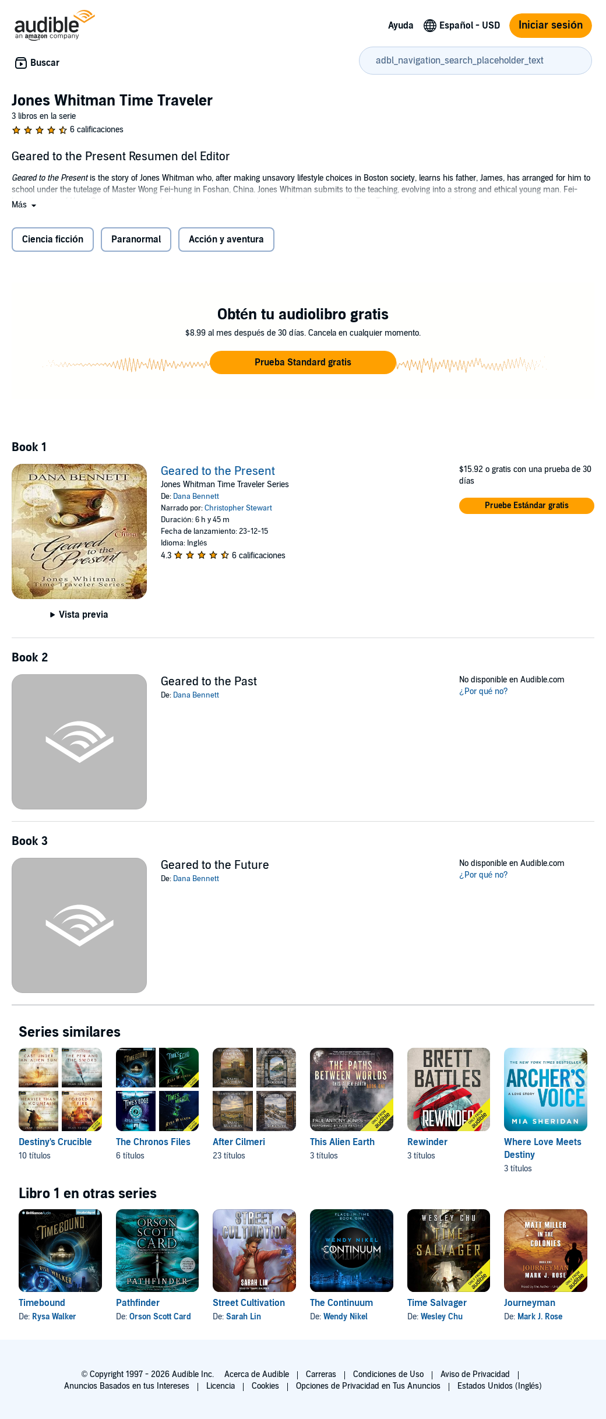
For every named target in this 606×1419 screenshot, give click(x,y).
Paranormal (136, 239)
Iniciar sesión (551, 25)
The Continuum (341, 1303)
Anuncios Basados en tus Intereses (126, 1386)
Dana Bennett (196, 496)
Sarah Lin (243, 1317)
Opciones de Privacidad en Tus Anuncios (368, 1386)
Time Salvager (437, 1303)
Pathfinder (138, 1303)
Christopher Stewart (238, 508)
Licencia (220, 1386)
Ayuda (401, 25)
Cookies (265, 1386)
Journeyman (529, 1303)
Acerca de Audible (256, 1374)
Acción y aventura (226, 239)
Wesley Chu (442, 1317)
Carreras (321, 1374)
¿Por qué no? (483, 691)
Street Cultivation (249, 1303)
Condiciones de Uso (388, 1374)
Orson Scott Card (160, 1317)
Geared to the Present (218, 471)
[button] (25, 205)
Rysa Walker (54, 1317)
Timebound (42, 1303)
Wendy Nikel (345, 1317)
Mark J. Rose (539, 1317)
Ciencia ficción (52, 239)
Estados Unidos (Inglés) (499, 1386)
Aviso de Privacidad (475, 1374)
